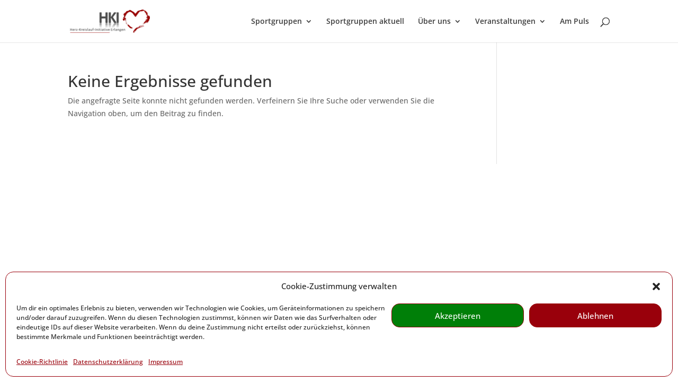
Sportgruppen (276, 22)
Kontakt (81, 213)
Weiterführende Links (145, 213)
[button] (656, 286)
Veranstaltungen (505, 22)
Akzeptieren (457, 315)
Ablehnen (595, 315)
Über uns (434, 22)
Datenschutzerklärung (108, 361)
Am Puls (574, 22)
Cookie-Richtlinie (42, 361)
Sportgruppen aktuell (365, 22)
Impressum (165, 361)
